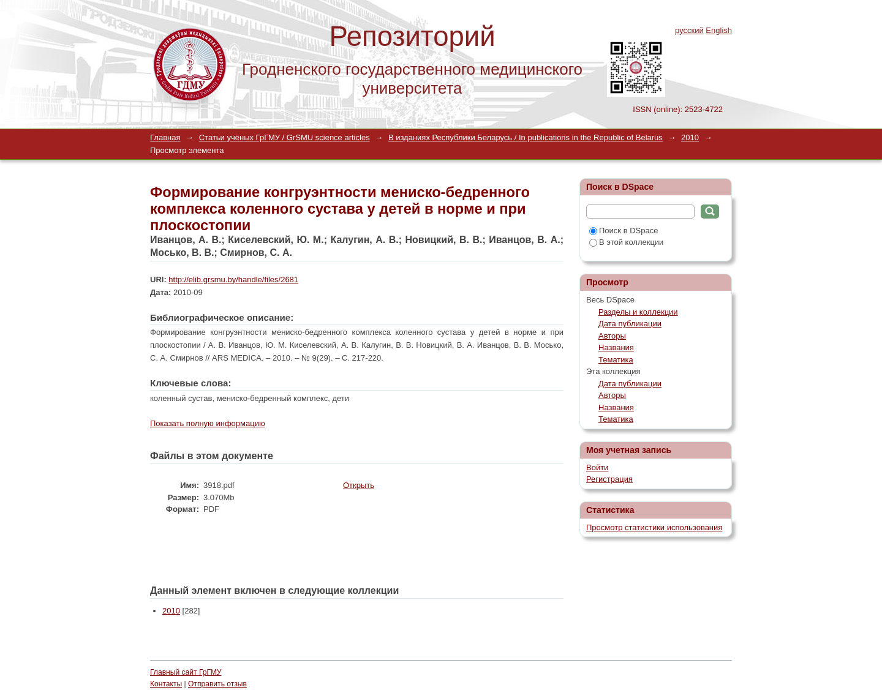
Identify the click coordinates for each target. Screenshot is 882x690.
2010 (690, 137)
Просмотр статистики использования (654, 527)
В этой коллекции (626, 242)
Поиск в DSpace (623, 230)
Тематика (615, 359)
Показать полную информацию (207, 423)
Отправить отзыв (217, 684)
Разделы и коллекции (638, 312)
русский (689, 30)
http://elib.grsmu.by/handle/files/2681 (233, 279)
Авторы (612, 335)
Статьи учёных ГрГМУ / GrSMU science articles (284, 137)
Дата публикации (630, 323)
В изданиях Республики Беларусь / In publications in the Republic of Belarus (525, 137)
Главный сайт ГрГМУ (185, 672)
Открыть (358, 485)
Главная (165, 137)
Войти (597, 467)
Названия (616, 347)
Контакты (166, 684)
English (719, 30)
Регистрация (609, 479)
